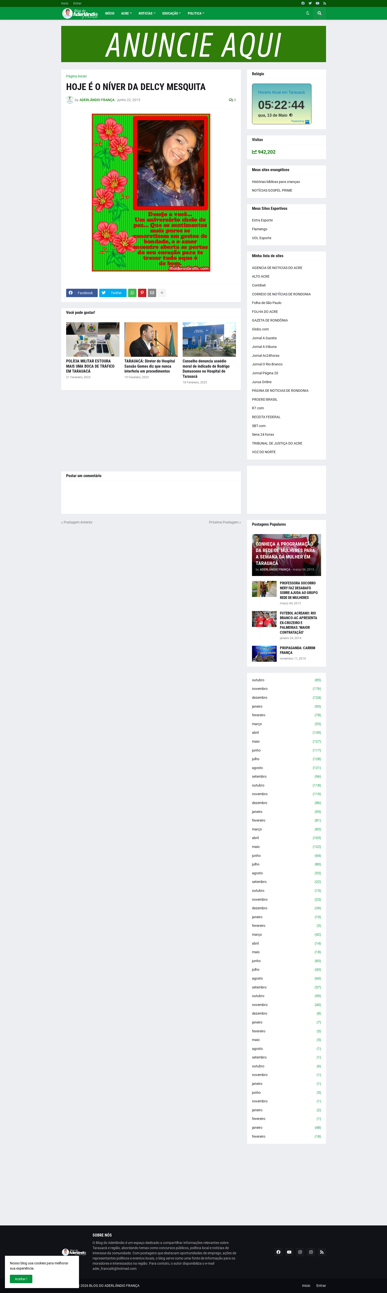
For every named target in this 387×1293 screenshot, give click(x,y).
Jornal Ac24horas (265, 356)
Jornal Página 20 (265, 373)
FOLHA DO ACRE (265, 312)
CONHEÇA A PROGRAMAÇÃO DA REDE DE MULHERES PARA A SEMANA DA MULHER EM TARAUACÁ (285, 553)
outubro (286, 680)
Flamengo (259, 229)
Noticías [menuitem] (146, 13)
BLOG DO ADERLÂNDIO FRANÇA (114, 1286)
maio (286, 741)
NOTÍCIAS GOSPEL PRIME (272, 190)
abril (286, 732)
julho (286, 759)
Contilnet (259, 285)
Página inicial (76, 76)
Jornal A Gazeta (264, 338)
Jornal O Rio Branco (267, 364)
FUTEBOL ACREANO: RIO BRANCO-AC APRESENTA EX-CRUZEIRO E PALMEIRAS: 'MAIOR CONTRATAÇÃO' (298, 623)
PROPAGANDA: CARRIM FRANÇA (297, 650)
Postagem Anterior (78, 522)
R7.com (258, 408)
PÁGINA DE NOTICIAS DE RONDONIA (280, 391)
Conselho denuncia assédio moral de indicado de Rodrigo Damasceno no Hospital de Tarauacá (206, 369)
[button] (307, 13)
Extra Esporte (262, 220)
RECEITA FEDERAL (266, 417)
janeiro (286, 706)
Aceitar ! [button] (21, 1279)
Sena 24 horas (263, 434)
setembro (286, 776)
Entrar (77, 3)
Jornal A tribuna (264, 347)
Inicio (64, 3)
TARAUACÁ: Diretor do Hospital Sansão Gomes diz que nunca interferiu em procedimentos (149, 366)
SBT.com (259, 426)
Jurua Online (261, 382)
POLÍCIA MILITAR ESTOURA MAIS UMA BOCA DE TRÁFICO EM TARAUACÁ (90, 366)
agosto (286, 768)
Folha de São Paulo (266, 303)
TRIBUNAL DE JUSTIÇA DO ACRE (277, 443)
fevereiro (286, 715)
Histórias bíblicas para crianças (276, 182)
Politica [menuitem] (194, 13)
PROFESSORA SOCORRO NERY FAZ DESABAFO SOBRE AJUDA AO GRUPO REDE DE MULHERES (299, 590)
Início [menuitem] (109, 13)
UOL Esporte (261, 238)
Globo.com (260, 329)
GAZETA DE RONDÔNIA (270, 320)
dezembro (286, 697)
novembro (286, 688)
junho (286, 750)
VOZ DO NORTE (264, 452)
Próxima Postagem (223, 522)
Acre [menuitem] (125, 13)
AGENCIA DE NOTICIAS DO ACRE (277, 268)
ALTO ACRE (261, 276)
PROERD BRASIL (265, 399)
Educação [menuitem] (170, 13)
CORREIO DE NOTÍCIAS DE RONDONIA (281, 294)
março (286, 724)
